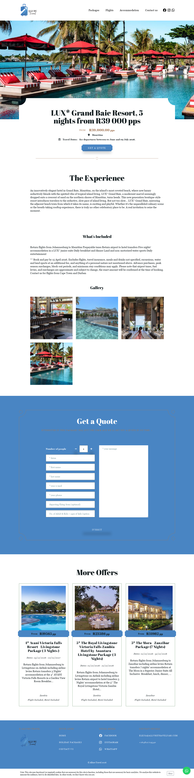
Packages (94, 10)
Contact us (151, 10)
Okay (170, 773)
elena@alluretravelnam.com (157, 735)
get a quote (97, 148)
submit (97, 529)
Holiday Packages (70, 742)
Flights (110, 10)
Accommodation (129, 10)
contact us (66, 749)
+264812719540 (147, 742)
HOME (62, 735)
